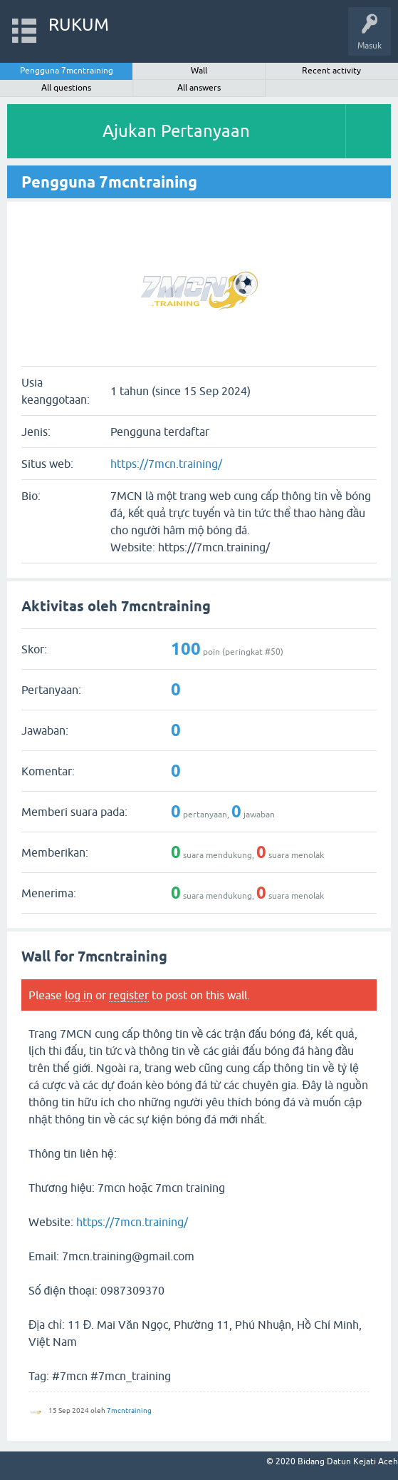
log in (79, 995)
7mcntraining (129, 1410)
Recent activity (331, 71)
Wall (199, 71)
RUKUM (78, 24)
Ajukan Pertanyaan (176, 131)
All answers (199, 88)
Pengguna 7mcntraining (66, 71)
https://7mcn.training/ (166, 463)
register (129, 995)
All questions (66, 88)
